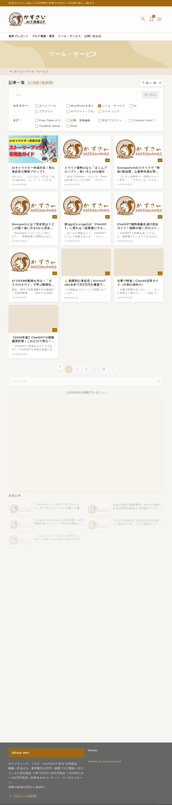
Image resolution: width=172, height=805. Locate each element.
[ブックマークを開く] (151, 19)
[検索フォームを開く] (142, 19)
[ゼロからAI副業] (28, 19)
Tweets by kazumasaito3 (104, 762)
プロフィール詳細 (24, 796)
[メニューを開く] (159, 19)
